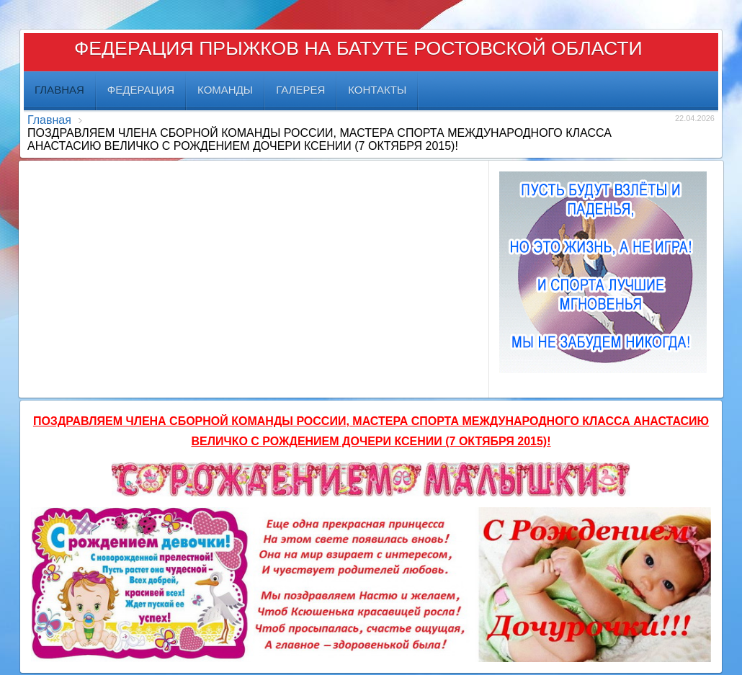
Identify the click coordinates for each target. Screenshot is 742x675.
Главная (49, 120)
